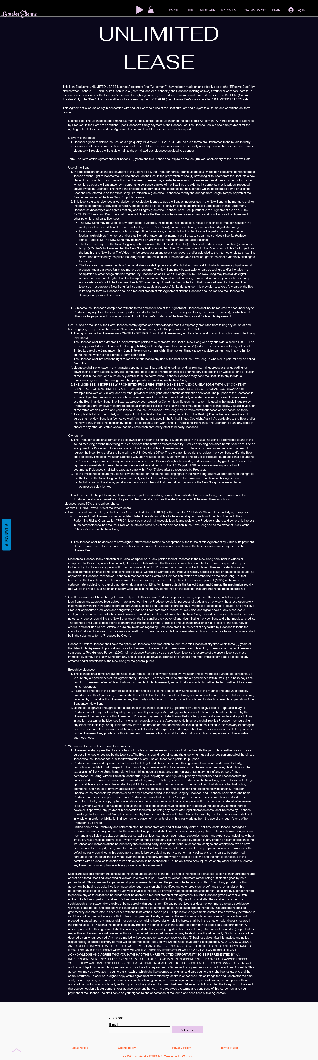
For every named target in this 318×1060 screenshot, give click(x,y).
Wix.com (188, 1056)
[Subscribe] (187, 1029)
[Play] (140, 10)
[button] (151, 9)
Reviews (6, 535)
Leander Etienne (19, 15)
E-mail (113, 1024)
